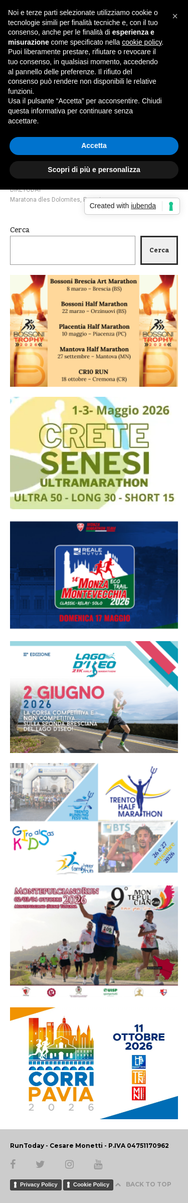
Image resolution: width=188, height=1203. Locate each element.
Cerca (20, 230)
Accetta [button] (94, 145)
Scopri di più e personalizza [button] (94, 170)
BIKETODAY (26, 189)
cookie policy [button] (141, 42)
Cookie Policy (91, 1184)
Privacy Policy (39, 1184)
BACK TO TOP (143, 1184)
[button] (175, 16)
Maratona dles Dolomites (45, 199)
